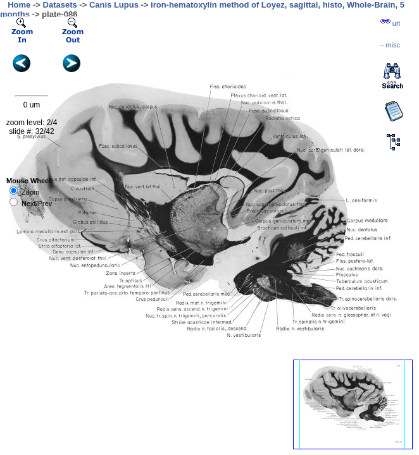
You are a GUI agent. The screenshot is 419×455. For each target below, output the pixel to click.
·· (390, 45)
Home (19, 4)
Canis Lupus (114, 4)
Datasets (60, 4)
